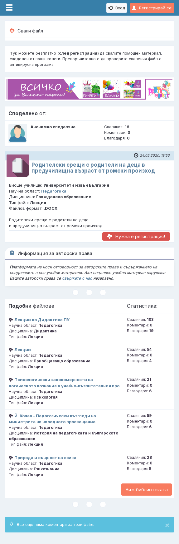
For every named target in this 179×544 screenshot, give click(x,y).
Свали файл (26, 31)
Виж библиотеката (146, 490)
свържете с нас (77, 278)
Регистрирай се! (152, 7)
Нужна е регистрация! (136, 236)
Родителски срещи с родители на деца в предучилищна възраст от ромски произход (93, 168)
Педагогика (53, 191)
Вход (116, 7)
